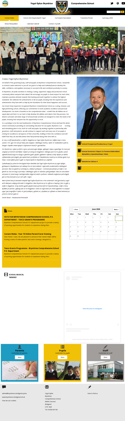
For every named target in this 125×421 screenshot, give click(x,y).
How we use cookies (9, 401)
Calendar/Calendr (33, 24)
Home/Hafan (9, 18)
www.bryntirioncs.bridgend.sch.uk (13, 397)
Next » (116, 209)
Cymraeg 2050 (107, 18)
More (19, 357)
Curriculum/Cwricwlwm (63, 18)
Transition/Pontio (86, 18)
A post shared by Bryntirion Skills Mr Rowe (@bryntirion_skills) (92, 339)
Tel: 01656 (48, 410)
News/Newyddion (11, 24)
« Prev (76, 209)
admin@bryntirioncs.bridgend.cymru (14, 393)
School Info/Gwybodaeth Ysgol (34, 18)
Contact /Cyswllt (54, 24)
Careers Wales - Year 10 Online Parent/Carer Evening (27, 234)
